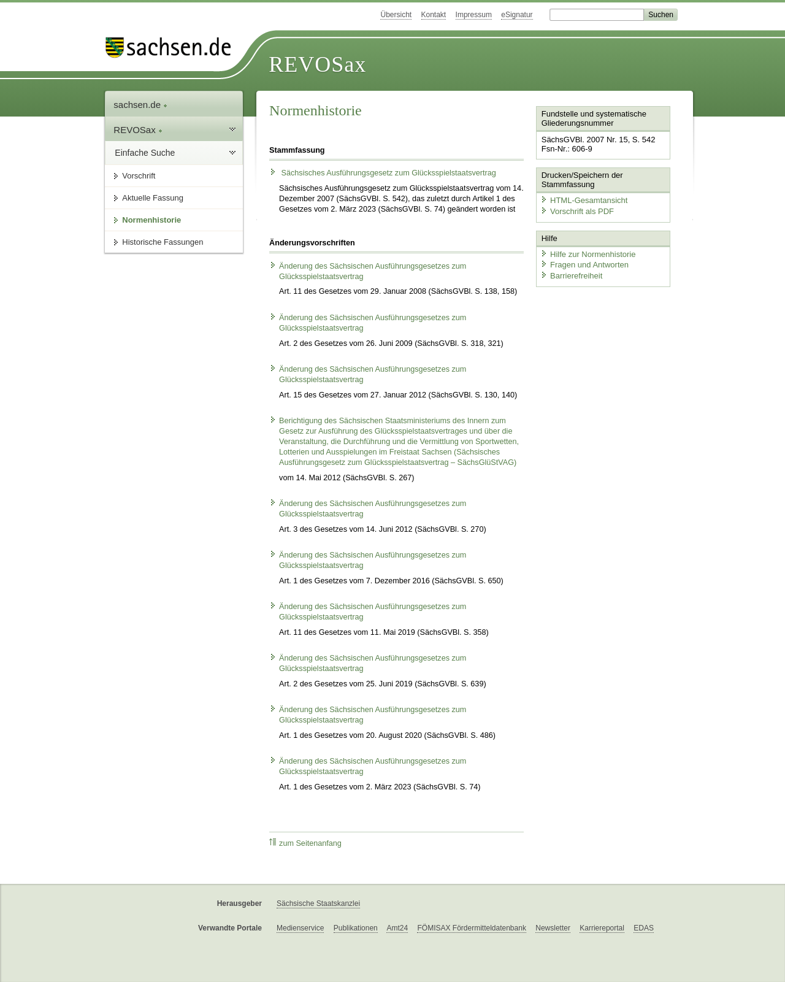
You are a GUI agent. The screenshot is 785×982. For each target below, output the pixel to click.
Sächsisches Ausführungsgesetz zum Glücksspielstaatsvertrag (382, 173)
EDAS (644, 928)
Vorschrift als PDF (576, 210)
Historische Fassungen (162, 242)
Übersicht (396, 14)
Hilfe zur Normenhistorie (587, 253)
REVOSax (317, 64)
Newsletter (552, 928)
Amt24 (397, 928)
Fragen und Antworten (583, 264)
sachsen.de (140, 104)
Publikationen (356, 928)
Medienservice (300, 928)
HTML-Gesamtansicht (583, 199)
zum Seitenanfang (305, 843)
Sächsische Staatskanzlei (318, 903)
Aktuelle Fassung (152, 197)
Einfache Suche (145, 153)
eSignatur (516, 14)
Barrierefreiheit (571, 274)
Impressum (474, 14)
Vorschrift (138, 175)
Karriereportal (602, 928)
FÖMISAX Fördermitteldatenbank (471, 928)
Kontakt (433, 14)
